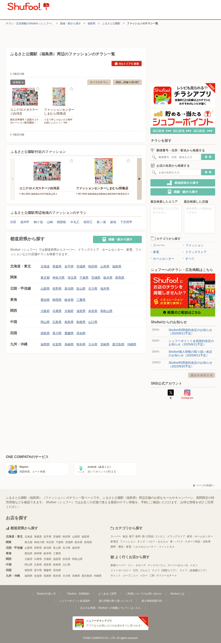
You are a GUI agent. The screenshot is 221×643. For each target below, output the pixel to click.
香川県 (57, 333)
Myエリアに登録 (126, 63)
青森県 (57, 266)
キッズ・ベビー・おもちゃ (152, 541)
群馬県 (119, 277)
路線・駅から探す (70, 23)
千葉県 (83, 277)
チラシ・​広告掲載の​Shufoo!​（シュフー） (30, 23)
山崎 (50, 222)
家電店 (114, 541)
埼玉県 (72, 277)
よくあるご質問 (107, 593)
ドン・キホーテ (137, 565)
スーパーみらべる (177, 565)
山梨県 (45, 288)
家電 (154, 252)
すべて (188, 258)
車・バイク (176, 541)
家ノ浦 (101, 222)
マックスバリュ (157, 565)
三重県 (80, 299)
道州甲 (24, 222)
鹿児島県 (118, 344)
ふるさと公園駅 (111, 23)
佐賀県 (57, 344)
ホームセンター (162, 258)
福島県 (91, 23)
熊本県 (80, 344)
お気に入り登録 (37, 89)
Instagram (187, 394)
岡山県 (45, 322)
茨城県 (95, 277)
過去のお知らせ (201, 375)
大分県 (92, 344)
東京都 (45, 277)
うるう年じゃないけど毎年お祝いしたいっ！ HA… (58, 121)
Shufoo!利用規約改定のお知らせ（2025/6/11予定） (190, 331)
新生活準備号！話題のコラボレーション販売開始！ (24, 121)
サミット (115, 575)
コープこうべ (130, 575)
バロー (144, 575)
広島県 (57, 322)
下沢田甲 (126, 222)
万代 (135, 570)
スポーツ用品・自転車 (198, 541)
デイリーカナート (166, 575)
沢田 (13, 222)
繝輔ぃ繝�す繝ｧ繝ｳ (127, 82)
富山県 (80, 288)
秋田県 (92, 266)
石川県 (92, 288)
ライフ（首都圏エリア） (194, 570)
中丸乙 (74, 222)
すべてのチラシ (99, 82)
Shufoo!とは (177, 593)
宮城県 (80, 266)
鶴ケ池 (38, 222)
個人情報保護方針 (151, 600)
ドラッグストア (195, 252)
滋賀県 (80, 311)
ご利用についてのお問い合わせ (143, 593)
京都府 (69, 311)
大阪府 (45, 311)
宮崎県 (104, 344)
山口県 (92, 322)
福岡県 (45, 344)
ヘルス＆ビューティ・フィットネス (153, 546)
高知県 (80, 333)
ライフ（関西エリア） (165, 570)
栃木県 (107, 277)
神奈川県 (58, 277)
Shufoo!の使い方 (46, 593)
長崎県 (69, 344)
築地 (113, 222)
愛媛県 (69, 333)
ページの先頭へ (203, 485)
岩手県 (69, 266)
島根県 (80, 322)
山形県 (104, 266)
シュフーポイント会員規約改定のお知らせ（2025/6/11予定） (191, 342)
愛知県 (45, 299)
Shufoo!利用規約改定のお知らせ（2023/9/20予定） (190, 364)
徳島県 (45, 333)
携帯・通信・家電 (120, 546)
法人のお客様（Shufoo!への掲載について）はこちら (110, 607)
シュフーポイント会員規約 (74, 600)
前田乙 (88, 222)
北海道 (45, 266)
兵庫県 (57, 311)
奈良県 (92, 311)
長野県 (57, 288)
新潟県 (69, 288)
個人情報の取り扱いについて (116, 600)
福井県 (104, 288)
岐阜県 (69, 299)
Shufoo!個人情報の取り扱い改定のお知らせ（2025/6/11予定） (190, 353)
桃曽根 (61, 222)
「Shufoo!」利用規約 (77, 593)
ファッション (193, 245)
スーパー (157, 245)
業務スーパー (118, 565)
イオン (194, 565)
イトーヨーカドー (120, 570)
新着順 (17, 83)
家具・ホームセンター (200, 536)
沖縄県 (131, 344)
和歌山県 (106, 311)
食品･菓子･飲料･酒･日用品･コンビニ (144, 536)
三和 (152, 575)
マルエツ (145, 570)
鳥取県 (69, 322)
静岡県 (57, 299)
